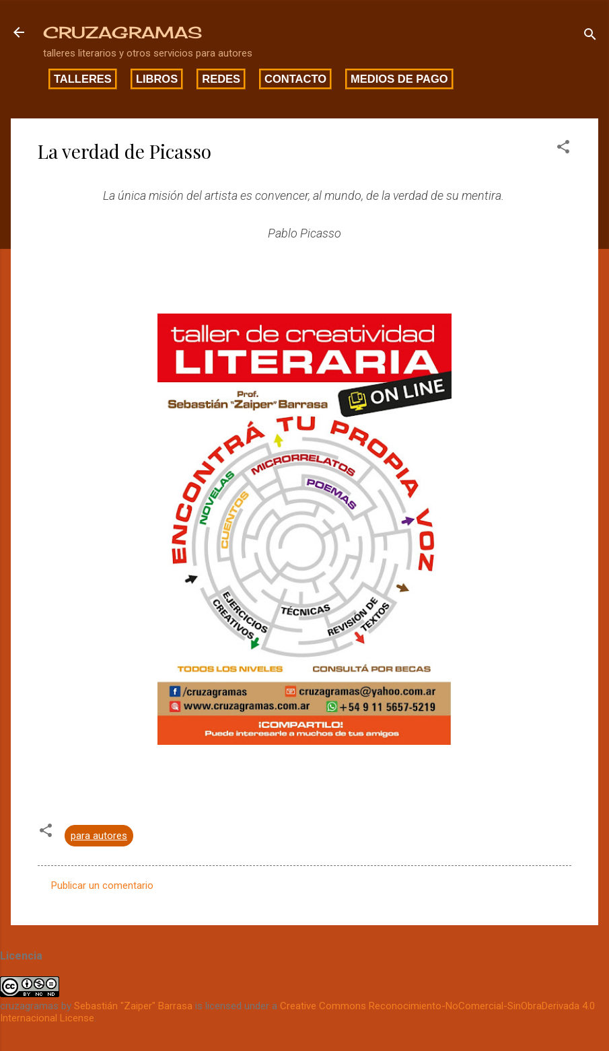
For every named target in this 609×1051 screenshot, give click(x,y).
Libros (157, 79)
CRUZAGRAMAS (122, 32)
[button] (563, 149)
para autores (99, 836)
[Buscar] (590, 36)
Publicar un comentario (102, 885)
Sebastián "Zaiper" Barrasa (133, 1006)
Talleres (83, 79)
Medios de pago (399, 79)
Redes (221, 79)
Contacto (295, 79)
